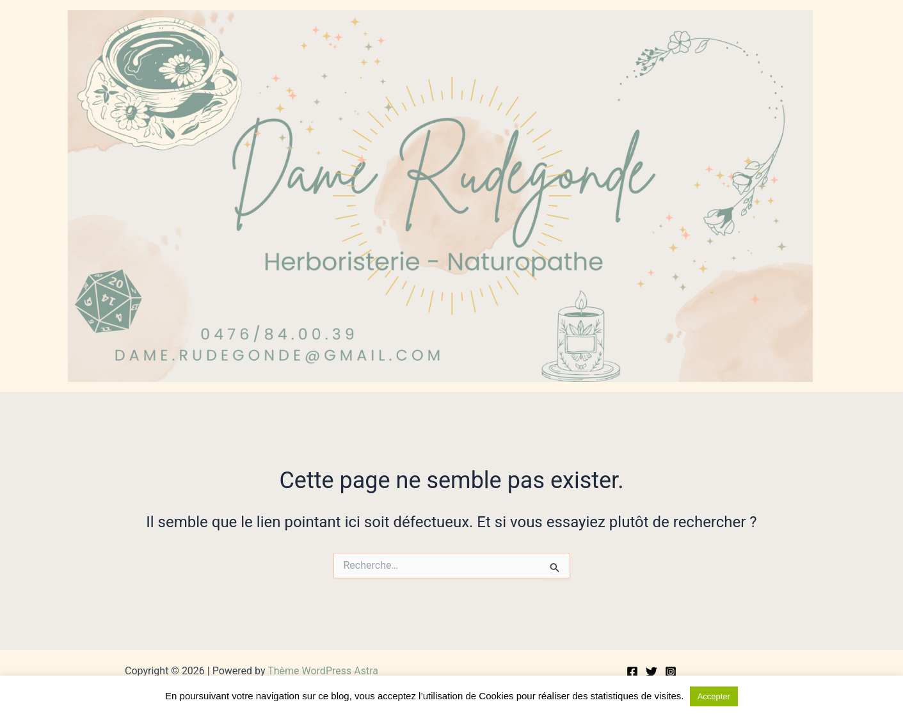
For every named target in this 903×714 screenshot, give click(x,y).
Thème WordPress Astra (323, 671)
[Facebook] (632, 672)
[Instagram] (670, 672)
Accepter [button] (714, 696)
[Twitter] (651, 672)
